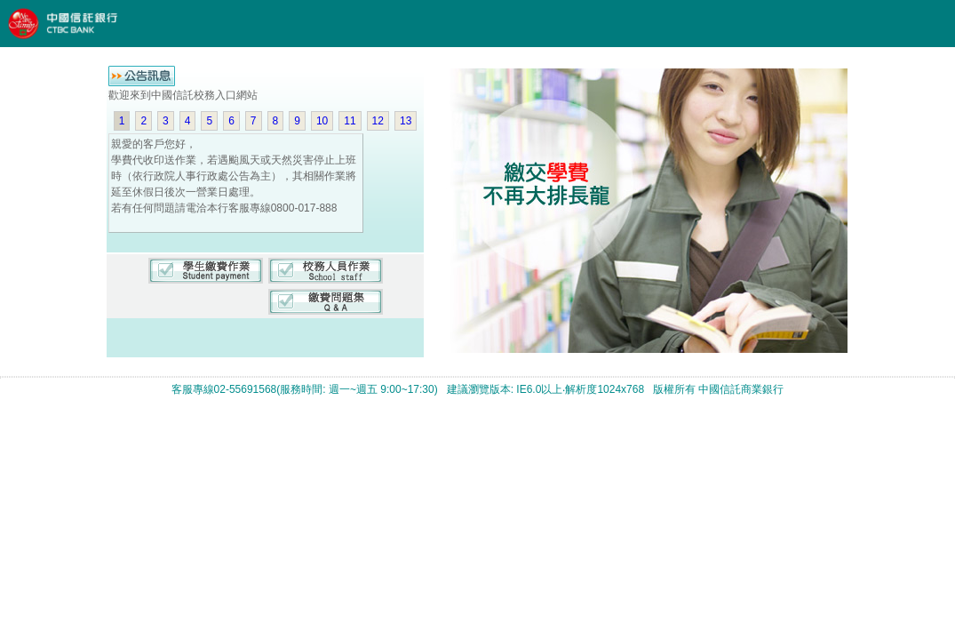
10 (322, 121)
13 (405, 121)
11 (349, 121)
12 (378, 121)
